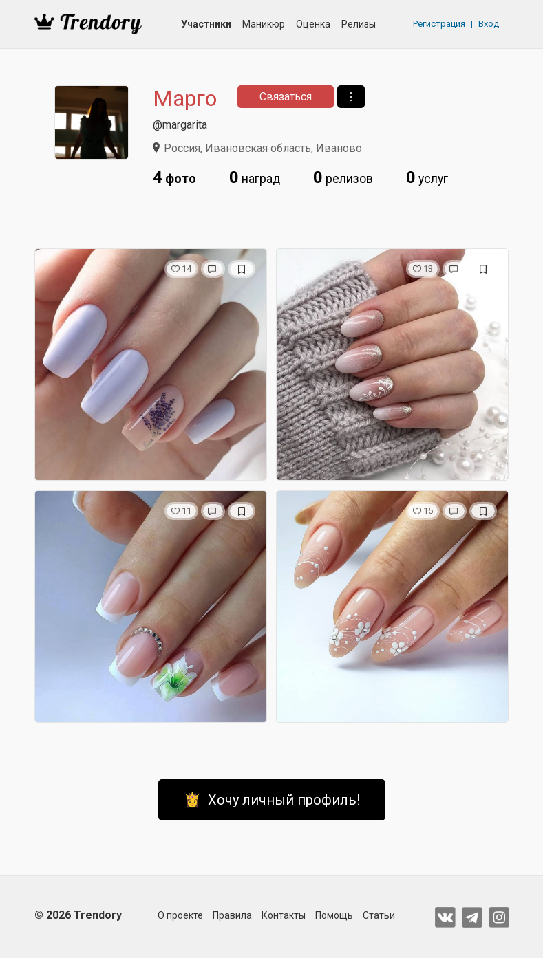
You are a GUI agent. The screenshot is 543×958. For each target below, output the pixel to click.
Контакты (284, 915)
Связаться (285, 96)
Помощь (334, 915)
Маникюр (263, 24)
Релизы (358, 24)
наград (254, 177)
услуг (427, 177)
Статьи (379, 915)
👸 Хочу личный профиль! (272, 800)
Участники (206, 24)
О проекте (180, 915)
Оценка (313, 24)
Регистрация (439, 24)
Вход (488, 24)
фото (174, 177)
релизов (343, 177)
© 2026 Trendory (78, 915)
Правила (232, 915)
